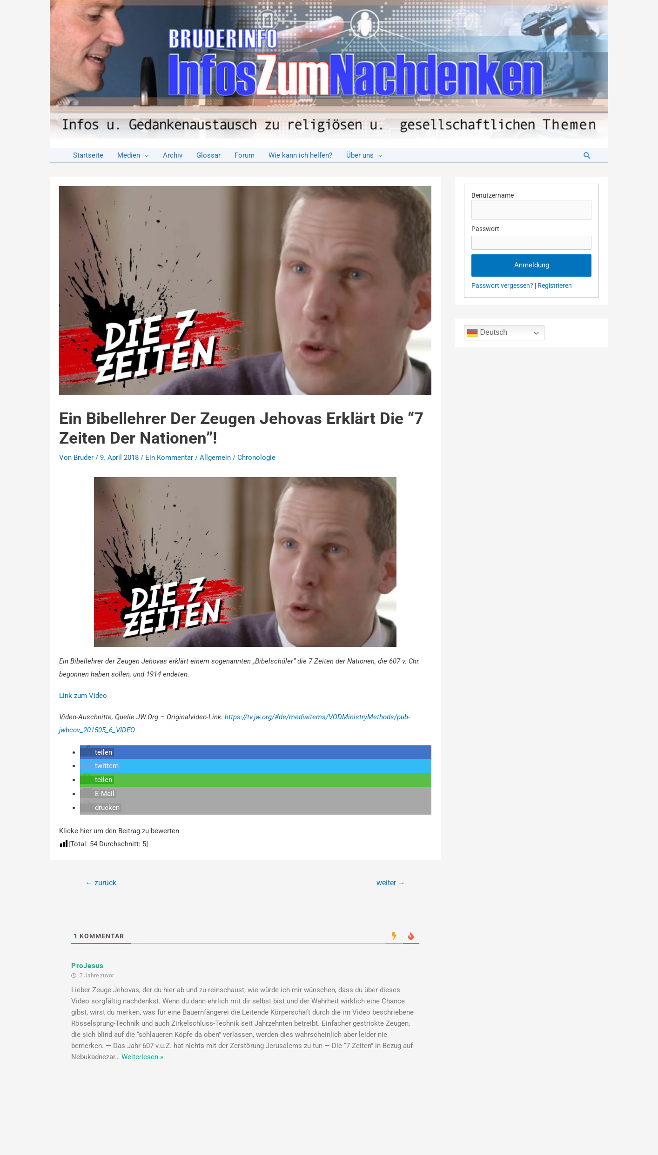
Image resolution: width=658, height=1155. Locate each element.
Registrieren (554, 285)
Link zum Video (83, 695)
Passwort (485, 228)
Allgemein (215, 457)
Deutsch (487, 333)
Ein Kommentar (169, 457)
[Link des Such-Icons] (587, 155)
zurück (100, 882)
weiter (390, 882)
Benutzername (492, 195)
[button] (97, 752)
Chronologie (256, 457)
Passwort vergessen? (502, 285)
